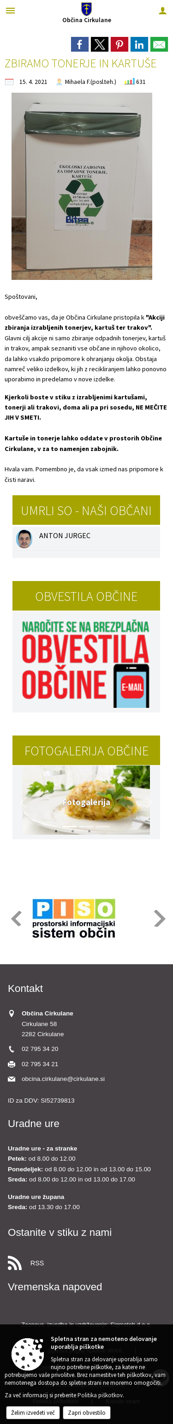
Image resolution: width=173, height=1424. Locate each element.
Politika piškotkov (100, 1395)
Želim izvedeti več (33, 1413)
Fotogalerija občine (86, 750)
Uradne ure (34, 1123)
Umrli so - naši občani (86, 510)
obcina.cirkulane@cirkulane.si (63, 1078)
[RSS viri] (86, 1260)
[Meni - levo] (10, 10)
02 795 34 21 (40, 1064)
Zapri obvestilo (87, 1413)
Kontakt (25, 988)
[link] (80, 44)
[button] (23, 802)
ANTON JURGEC (64, 535)
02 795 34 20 (40, 1048)
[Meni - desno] (162, 10)
